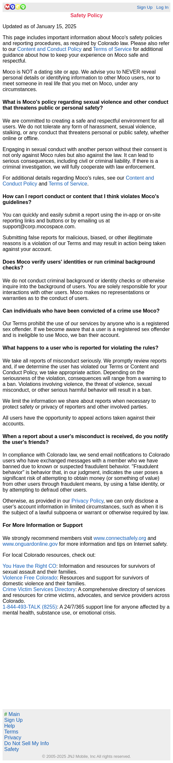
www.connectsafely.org (120, 538)
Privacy (12, 737)
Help (9, 726)
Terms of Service (112, 49)
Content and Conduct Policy (49, 49)
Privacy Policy (87, 501)
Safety (11, 749)
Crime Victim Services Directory (39, 589)
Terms (11, 731)
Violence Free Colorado (30, 577)
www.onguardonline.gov (30, 544)
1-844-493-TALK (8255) (30, 607)
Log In (162, 7)
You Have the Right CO (29, 566)
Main (12, 714)
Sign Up (144, 7)
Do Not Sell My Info (26, 743)
